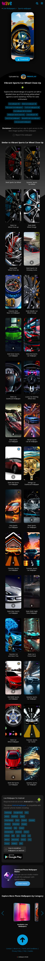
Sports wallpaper (24, 8)
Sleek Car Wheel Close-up (13, 226)
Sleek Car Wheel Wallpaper (13, 741)
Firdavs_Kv (28, 76)
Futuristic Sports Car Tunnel (31, 741)
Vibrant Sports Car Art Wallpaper (32, 441)
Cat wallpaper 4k (32, 115)
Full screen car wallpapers (14, 107)
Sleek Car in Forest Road (32, 655)
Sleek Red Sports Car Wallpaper (31, 355)
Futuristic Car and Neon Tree (13, 655)
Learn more (22, 883)
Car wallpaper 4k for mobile (22, 111)
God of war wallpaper (13, 118)
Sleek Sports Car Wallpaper (13, 441)
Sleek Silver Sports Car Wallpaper (13, 612)
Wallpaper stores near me (16, 115)
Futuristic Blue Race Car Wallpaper (13, 312)
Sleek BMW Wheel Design (31, 226)
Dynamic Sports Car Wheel (31, 183)
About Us (16, 948)
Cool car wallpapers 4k (32, 107)
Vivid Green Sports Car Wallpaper (13, 355)
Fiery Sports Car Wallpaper (13, 526)
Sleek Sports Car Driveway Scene (31, 269)
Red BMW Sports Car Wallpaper (13, 698)
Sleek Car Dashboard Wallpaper (13, 398)
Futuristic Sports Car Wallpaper (13, 569)
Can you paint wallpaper (22, 122)
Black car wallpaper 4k (29, 104)
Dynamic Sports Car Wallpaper (31, 698)
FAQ (24, 951)
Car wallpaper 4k (14, 104)
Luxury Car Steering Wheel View (31, 398)
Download (22, 59)
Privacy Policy (17, 951)
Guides (30, 951)
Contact (9, 948)
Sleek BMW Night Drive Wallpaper (32, 612)
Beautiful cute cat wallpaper (30, 118)
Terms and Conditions (29, 948)
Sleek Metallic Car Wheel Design (32, 312)
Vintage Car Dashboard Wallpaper (32, 483)
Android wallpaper (19, 805)
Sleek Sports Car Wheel (13, 182)
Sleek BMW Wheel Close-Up (13, 269)
